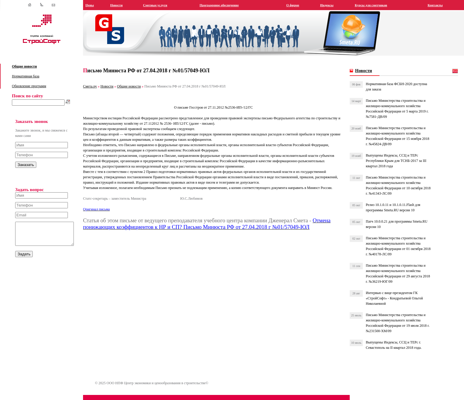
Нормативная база (25, 76)
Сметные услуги (161, 5)
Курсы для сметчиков (373, 5)
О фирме (295, 5)
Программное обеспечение (223, 5)
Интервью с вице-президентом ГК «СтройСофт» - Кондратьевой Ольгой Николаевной (396, 298)
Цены (96, 5)
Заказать (26, 164)
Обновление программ (29, 86)
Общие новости (24, 66)
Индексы (329, 5)
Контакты (435, 5)
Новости (122, 5)
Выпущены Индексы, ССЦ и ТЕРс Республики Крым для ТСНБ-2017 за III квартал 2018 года (398, 160)
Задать (24, 258)
